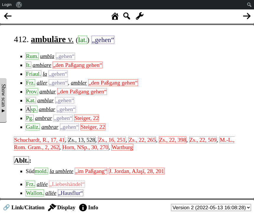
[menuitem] (19, 4)
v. (52, 39)
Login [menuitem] (7, 4)
